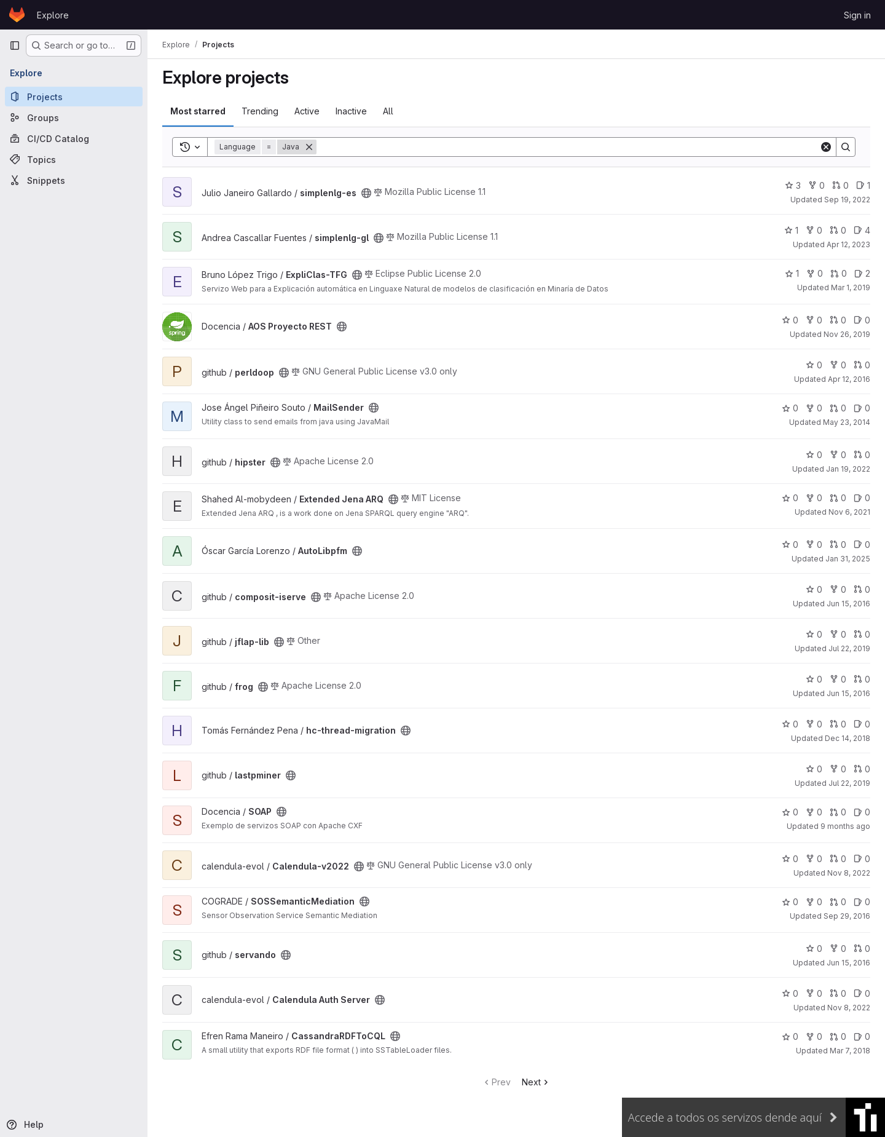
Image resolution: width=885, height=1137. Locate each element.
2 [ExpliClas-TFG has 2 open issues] (862, 273)
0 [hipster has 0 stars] (814, 455)
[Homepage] (17, 15)
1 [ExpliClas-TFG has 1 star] (792, 273)
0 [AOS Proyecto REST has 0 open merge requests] (838, 320)
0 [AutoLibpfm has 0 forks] (814, 544)
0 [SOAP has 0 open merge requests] (838, 812)
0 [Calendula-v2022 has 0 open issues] (862, 859)
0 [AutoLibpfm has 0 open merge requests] (838, 544)
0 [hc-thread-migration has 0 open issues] (862, 724)
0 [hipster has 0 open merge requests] (862, 455)
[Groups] (74, 117)
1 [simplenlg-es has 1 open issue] (863, 185)
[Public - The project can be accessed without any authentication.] (366, 193)
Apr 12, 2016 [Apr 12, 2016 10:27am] (849, 379)
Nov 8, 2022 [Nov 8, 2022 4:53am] (848, 1007)
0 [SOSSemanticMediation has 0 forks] (814, 902)
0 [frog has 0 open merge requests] (862, 679)
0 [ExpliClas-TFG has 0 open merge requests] (838, 273)
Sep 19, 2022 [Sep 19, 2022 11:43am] (847, 199)
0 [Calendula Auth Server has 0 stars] (790, 993)
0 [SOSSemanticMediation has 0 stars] (790, 902)
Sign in (857, 15)
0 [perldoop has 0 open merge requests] (862, 365)
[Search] (568, 147)
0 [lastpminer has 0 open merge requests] (862, 769)
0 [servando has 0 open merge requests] (862, 948)
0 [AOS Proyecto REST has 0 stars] (790, 320)
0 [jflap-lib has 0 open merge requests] (862, 634)
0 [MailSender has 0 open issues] (862, 408)
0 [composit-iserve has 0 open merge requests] (862, 589)
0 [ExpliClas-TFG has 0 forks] (814, 273)
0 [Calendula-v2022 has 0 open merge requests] (838, 859)
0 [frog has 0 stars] (814, 679)
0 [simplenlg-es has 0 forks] (816, 185)
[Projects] (74, 96)
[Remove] (309, 147)
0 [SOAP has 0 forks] (814, 812)
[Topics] (74, 159)
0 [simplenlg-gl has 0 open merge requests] (838, 230)
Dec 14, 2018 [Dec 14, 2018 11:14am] (847, 738)
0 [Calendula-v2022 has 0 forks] (814, 859)
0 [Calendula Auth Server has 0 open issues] (862, 993)
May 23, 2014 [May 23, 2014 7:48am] (846, 422)
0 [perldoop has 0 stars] (814, 365)
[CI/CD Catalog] (74, 138)
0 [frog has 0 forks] (838, 679)
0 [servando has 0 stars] (814, 948)
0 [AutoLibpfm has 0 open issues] (862, 544)
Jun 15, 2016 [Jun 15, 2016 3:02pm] (848, 603)
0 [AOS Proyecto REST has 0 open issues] (862, 320)
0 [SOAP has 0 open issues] (862, 812)
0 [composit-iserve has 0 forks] (838, 589)
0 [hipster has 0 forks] (838, 455)
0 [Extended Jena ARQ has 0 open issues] (862, 498)
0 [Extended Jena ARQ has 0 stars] (790, 498)
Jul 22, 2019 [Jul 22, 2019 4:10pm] (849, 648)
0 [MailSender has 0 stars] (790, 408)
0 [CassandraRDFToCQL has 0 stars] (790, 1036)
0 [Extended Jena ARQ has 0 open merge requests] (838, 498)
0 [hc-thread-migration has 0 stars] (790, 724)
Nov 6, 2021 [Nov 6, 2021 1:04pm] (849, 512)
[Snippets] (74, 180)
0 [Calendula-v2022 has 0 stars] (790, 859)
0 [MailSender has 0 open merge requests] (838, 408)
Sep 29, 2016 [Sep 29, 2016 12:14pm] (847, 916)
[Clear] (826, 147)
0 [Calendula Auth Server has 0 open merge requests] (838, 993)
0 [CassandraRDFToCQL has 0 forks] (814, 1036)
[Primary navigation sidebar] (15, 45)
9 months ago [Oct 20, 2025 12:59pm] (845, 826)
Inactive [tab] (351, 111)
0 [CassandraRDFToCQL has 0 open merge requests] (838, 1036)
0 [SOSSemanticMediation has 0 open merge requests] (838, 902)
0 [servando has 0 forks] (838, 948)
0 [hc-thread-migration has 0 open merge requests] (838, 724)
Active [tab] (307, 111)
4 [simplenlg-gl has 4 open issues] (862, 230)
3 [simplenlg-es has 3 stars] (793, 185)
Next (536, 1082)
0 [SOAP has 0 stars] (790, 812)
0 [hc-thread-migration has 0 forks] (814, 724)
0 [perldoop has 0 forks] (838, 365)
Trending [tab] (260, 111)
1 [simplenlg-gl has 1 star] (791, 230)
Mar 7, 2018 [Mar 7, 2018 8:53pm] (850, 1050)
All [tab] (388, 111)
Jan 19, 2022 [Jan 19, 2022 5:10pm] (848, 468)
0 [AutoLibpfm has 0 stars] (790, 544)
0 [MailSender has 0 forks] (814, 408)
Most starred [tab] (198, 111)
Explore (53, 15)
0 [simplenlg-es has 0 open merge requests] (840, 185)
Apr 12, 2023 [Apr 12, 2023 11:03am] (848, 244)
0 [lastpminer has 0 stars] (814, 769)
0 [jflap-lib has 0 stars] (814, 634)
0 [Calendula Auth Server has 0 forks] (814, 993)
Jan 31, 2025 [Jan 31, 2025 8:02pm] (847, 558)
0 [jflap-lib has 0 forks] (838, 634)
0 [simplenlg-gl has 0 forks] (814, 230)
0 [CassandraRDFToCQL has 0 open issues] (862, 1036)
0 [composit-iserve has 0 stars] (814, 589)
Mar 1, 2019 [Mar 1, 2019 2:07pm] (850, 287)
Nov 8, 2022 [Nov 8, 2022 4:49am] (848, 873)
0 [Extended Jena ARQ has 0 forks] (814, 498)
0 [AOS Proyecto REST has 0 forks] (814, 320)
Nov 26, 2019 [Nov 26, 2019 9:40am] (847, 334)
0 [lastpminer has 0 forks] (838, 769)
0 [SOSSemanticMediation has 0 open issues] (862, 902)
